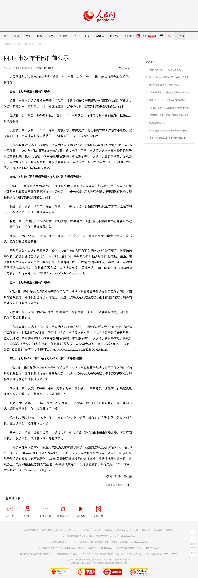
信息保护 (158, 530)
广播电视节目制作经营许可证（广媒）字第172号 (137, 548)
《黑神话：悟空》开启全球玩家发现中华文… (170, 115)
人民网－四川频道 (44, 68)
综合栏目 (29, 44)
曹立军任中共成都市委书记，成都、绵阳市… (170, 77)
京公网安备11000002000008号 (164, 554)
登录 (181, 35)
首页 (6, 35)
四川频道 (18, 44)
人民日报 (10, 510)
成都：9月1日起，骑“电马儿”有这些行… (167, 100)
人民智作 (98, 510)
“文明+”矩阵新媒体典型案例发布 (164, 85)
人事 (39, 44)
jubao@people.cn (128, 536)
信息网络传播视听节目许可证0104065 (37, 554)
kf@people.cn (72, 542)
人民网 (7, 44)
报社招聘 (60, 530)
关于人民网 (47, 530)
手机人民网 (45, 510)
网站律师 (146, 530)
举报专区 (129, 35)
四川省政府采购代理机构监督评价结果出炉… (170, 92)
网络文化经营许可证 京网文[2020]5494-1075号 (77, 554)
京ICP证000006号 (141, 554)
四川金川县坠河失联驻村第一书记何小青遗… (170, 108)
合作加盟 (97, 530)
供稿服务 (109, 530)
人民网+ (27, 510)
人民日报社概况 (31, 530)
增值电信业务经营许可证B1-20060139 (95, 548)
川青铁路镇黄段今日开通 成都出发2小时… (169, 138)
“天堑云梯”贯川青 (157, 123)
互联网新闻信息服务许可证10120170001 (57, 548)
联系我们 (170, 530)
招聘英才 (73, 530)
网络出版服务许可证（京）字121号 (116, 554)
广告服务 (85, 530)
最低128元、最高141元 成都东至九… (166, 70)
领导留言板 (63, 510)
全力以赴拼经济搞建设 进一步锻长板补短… (169, 130)
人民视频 (81, 510)
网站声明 (133, 530)
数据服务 (121, 530)
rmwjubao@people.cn (139, 542)
